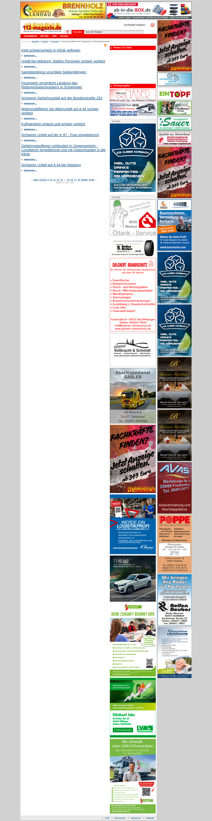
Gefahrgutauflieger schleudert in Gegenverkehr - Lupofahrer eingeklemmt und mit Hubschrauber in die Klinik (63, 150)
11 (54, 179)
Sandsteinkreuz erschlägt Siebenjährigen (53, 72)
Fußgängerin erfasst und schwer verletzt (53, 124)
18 (79, 179)
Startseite (35, 41)
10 (51, 179)
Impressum (136, 818)
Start (35, 179)
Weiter (84, 179)
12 (58, 179)
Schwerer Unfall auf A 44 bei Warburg (51, 165)
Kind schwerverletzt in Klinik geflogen (50, 50)
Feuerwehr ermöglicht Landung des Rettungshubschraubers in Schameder (51, 85)
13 (61, 179)
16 (72, 179)
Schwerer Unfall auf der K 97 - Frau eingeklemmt (60, 135)
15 (68, 179)
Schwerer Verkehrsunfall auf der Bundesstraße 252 (61, 98)
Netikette (150, 818)
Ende (91, 179)
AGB (107, 818)
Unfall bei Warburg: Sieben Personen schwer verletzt (63, 61)
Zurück (42, 179)
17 (75, 179)
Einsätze (45, 41)
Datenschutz (120, 818)
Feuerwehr (55, 41)
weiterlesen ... (30, 55)
